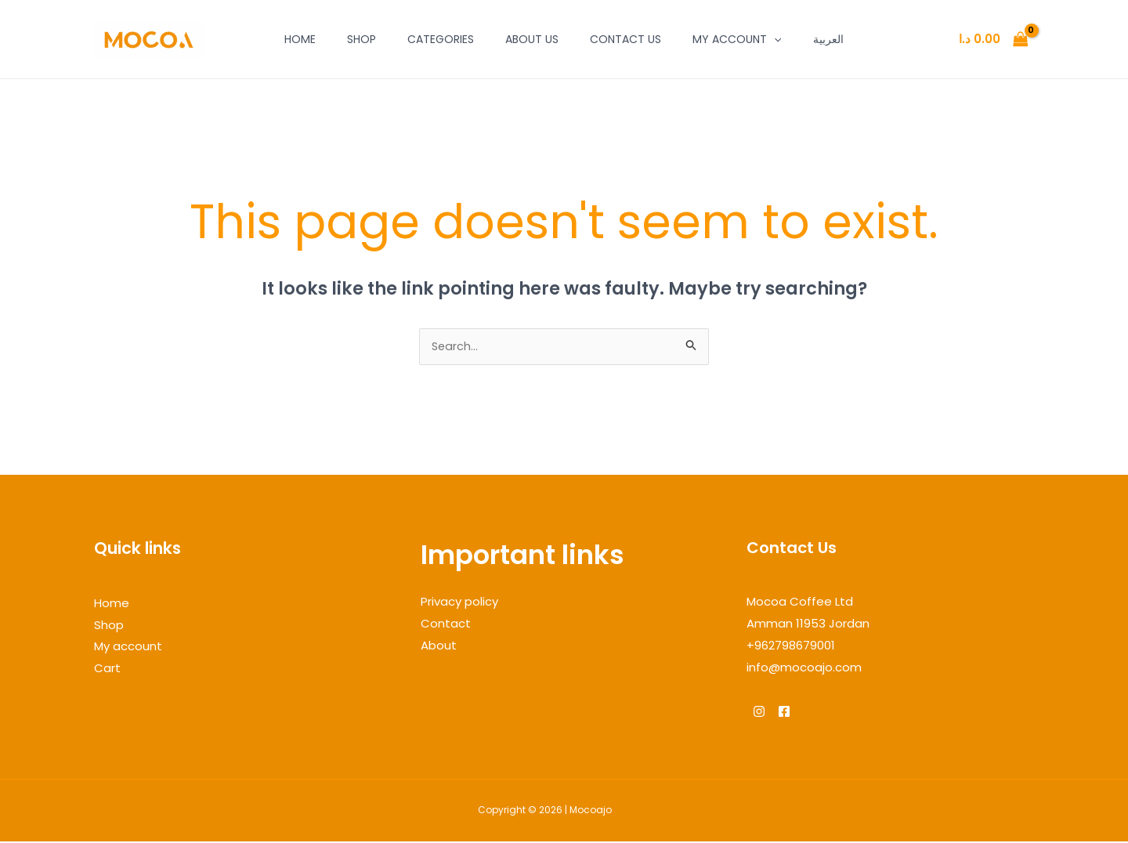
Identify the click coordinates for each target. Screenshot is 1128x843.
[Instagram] (759, 712)
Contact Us (625, 39)
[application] (774, 39)
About (439, 647)
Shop (361, 39)
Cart (107, 669)
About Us (532, 39)
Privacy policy (459, 603)
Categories (440, 39)
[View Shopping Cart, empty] (993, 39)
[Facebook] (793, 712)
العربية (828, 39)
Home (300, 39)
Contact (446, 625)
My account (736, 39)
